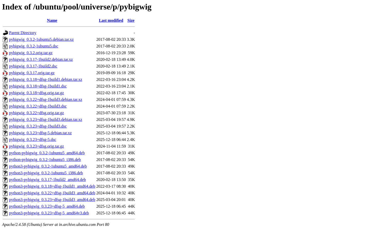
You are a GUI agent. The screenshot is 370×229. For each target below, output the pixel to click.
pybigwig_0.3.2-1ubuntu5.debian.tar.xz (41, 39)
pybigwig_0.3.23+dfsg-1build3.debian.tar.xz (45, 119)
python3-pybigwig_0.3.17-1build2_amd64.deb (47, 179)
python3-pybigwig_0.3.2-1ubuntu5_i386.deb (46, 173)
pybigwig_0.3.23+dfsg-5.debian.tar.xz (40, 133)
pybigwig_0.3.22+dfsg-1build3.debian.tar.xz (45, 99)
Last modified (111, 20)
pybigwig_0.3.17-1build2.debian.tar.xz (41, 59)
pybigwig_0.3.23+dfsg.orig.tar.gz (36, 146)
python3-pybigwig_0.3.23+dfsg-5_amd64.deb (47, 206)
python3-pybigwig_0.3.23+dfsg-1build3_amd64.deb (52, 199)
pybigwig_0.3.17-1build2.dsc (33, 66)
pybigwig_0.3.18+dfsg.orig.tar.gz (36, 93)
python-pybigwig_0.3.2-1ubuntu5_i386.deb (45, 159)
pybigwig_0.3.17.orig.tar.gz (31, 73)
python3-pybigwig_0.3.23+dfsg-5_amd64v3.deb (49, 213)
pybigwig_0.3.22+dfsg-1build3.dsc (38, 106)
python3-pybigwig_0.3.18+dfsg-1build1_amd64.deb (52, 186)
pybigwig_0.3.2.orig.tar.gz (30, 53)
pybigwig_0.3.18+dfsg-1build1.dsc (38, 86)
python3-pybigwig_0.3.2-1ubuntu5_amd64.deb (48, 166)
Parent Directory (22, 33)
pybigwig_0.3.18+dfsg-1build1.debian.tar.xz (45, 79)
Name (52, 20)
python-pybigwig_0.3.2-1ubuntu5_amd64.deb (47, 153)
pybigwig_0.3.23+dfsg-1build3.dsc (38, 126)
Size (131, 20)
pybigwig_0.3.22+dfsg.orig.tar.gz (36, 113)
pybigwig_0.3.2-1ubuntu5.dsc (33, 46)
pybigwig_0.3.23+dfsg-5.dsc (32, 139)
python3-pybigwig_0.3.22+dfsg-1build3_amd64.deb (52, 193)
